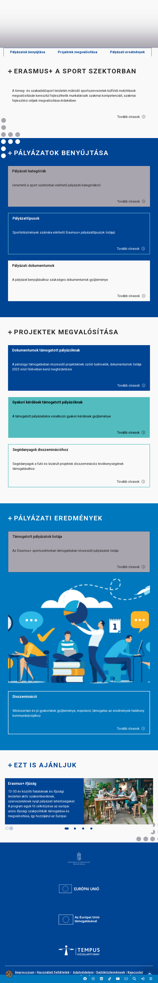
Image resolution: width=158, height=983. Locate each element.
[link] (142, 979)
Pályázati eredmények (127, 52)
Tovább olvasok (131, 117)
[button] (85, 979)
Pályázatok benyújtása (27, 52)
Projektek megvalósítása (77, 52)
